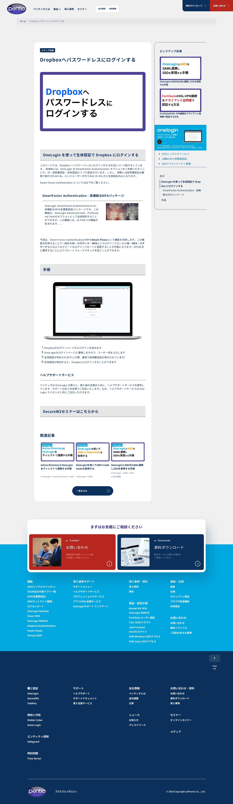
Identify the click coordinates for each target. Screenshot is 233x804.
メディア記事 (47, 50)
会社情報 (101, 9)
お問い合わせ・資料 (182, 688)
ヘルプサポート (81, 693)
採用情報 (112, 9)
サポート (78, 688)
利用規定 (175, 606)
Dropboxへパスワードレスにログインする (47, 21)
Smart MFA (33, 616)
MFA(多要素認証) (36, 596)
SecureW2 (33, 698)
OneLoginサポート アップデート (91, 606)
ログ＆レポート (35, 606)
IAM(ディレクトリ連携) (39, 601)
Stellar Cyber (34, 720)
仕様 (172, 591)
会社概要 (133, 698)
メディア (175, 731)
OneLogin (32, 693)
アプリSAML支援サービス (87, 601)
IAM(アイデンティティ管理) (176, 163)
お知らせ (133, 720)
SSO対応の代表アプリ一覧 (41, 591)
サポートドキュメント (85, 698)
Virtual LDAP (34, 635)
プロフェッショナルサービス (88, 596)
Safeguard (33, 741)
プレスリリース (137, 725)
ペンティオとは (41, 9)
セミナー (82, 9)
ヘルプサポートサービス (86, 591)
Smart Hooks (34, 630)
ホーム (23, 21)
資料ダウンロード (194, 5)
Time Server (34, 758)
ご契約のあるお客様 (181, 632)
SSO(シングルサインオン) (175, 154)
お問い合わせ (219, 5)
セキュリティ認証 (179, 596)
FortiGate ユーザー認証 (142, 617)
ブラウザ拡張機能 (179, 601)
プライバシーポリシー (66, 791)
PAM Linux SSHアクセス (142, 641)
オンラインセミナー (181, 720)
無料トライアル (178, 628)
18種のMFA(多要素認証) (174, 158)
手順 (163, 200)
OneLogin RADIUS (37, 621)
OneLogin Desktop (38, 611)
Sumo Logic (34, 725)
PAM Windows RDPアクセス (144, 636)
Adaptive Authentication (41, 625)
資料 (131, 591)
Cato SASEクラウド (140, 622)
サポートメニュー (82, 586)
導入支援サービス (82, 703)
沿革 (131, 703)
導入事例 (69, 9)
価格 (172, 586)
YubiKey (32, 703)
